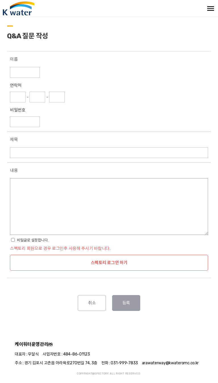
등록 (126, 303)
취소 (92, 303)
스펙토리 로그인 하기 (109, 262)
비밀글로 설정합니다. (33, 240)
